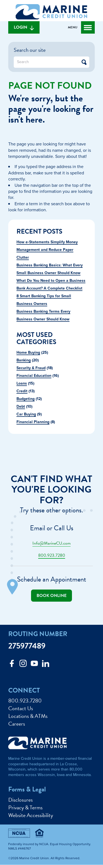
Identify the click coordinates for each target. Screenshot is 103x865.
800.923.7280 (51, 555)
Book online (51, 595)
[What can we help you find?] (51, 62)
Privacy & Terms (25, 807)
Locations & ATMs (28, 716)
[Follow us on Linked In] (45, 664)
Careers (16, 724)
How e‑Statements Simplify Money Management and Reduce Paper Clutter (47, 249)
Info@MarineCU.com (51, 543)
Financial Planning (32, 422)
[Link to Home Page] (51, 12)
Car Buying (26, 414)
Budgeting (25, 398)
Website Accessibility (30, 815)
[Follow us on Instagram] (23, 664)
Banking (23, 360)
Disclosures (20, 800)
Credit (21, 391)
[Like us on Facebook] (11, 664)
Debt (20, 406)
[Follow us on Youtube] (34, 664)
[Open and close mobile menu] (81, 27)
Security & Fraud (31, 368)
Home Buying (28, 352)
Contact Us (20, 708)
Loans (21, 383)
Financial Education (33, 375)
